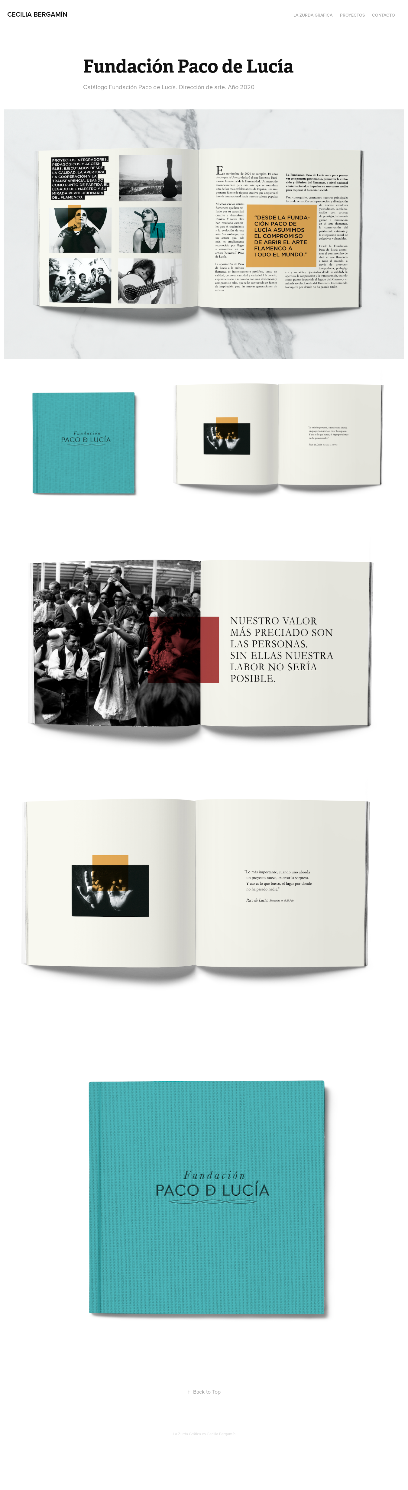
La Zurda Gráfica (312, 15)
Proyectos (352, 15)
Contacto (383, 15)
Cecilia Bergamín (37, 14)
